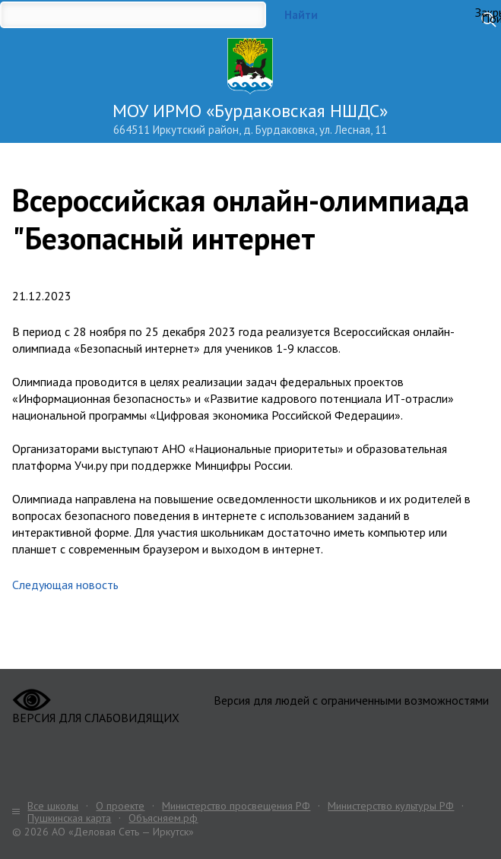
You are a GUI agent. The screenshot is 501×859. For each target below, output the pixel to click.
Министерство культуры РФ (391, 806)
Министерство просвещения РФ (236, 806)
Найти (301, 15)
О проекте (120, 806)
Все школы (52, 806)
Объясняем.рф (163, 818)
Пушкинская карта (69, 818)
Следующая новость (65, 584)
